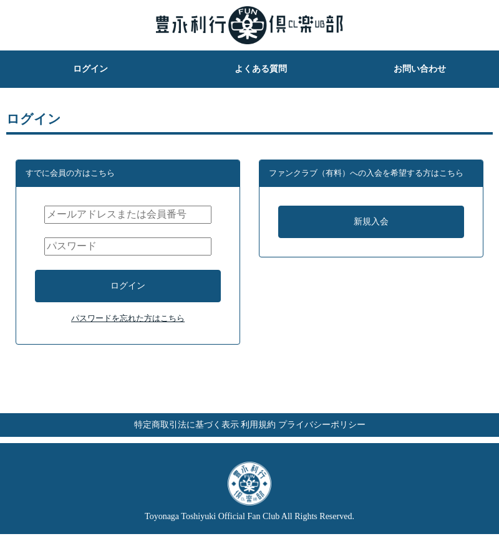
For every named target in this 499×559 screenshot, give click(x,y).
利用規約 (258, 443)
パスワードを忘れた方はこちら (128, 331)
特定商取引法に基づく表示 (161, 443)
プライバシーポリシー (346, 443)
